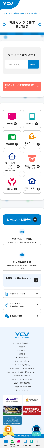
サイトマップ (22, 350)
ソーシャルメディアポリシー (22, 365)
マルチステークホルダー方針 (22, 379)
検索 (33, 64)
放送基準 (22, 354)
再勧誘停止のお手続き (22, 376)
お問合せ (22, 347)
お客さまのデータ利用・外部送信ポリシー (22, 372)
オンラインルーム (22, 390)
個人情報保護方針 (22, 358)
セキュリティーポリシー (22, 361)
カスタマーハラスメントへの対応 (22, 368)
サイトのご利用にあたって (22, 343)
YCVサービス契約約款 (22, 383)
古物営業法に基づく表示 (22, 386)
